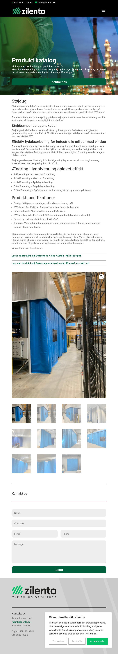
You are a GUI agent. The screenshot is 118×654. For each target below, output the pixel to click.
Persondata (91, 633)
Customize (58, 641)
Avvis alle (77, 641)
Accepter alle (97, 641)
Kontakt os (59, 82)
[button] (101, 276)
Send (59, 570)
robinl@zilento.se (21, 622)
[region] (78, 630)
